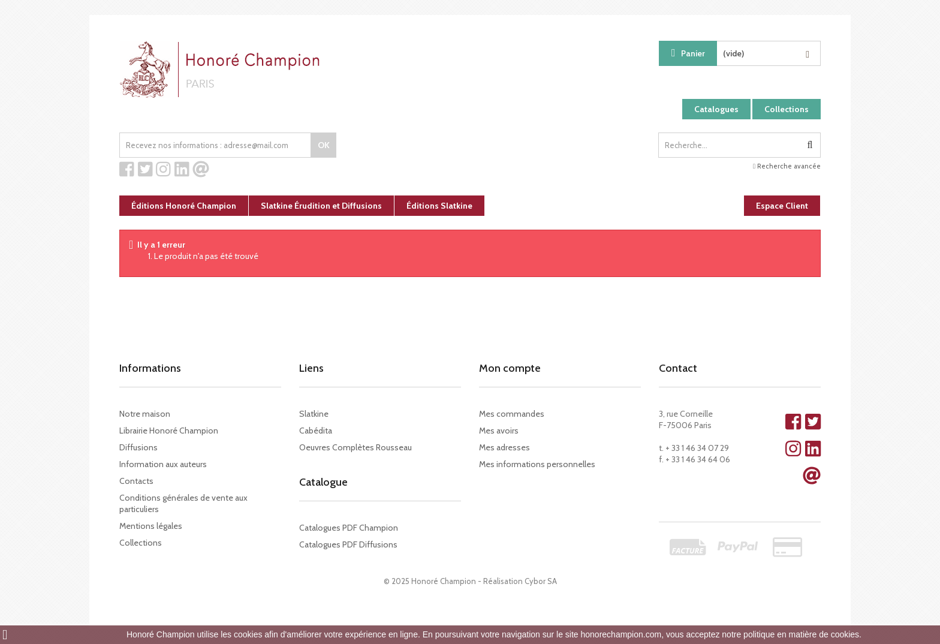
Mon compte (510, 368)
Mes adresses (504, 447)
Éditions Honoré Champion (183, 205)
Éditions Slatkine (439, 205)
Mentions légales (150, 525)
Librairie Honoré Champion (168, 430)
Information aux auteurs (163, 464)
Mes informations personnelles (537, 464)
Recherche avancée (787, 166)
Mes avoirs (499, 430)
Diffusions (138, 447)
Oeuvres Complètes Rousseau (355, 447)
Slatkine (314, 413)
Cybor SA (541, 581)
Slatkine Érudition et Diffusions (321, 205)
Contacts (136, 481)
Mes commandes (511, 413)
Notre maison (144, 413)
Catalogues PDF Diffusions (348, 544)
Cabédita (315, 430)
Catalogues (716, 109)
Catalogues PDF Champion (348, 527)
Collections (786, 109)
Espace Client (782, 205)
